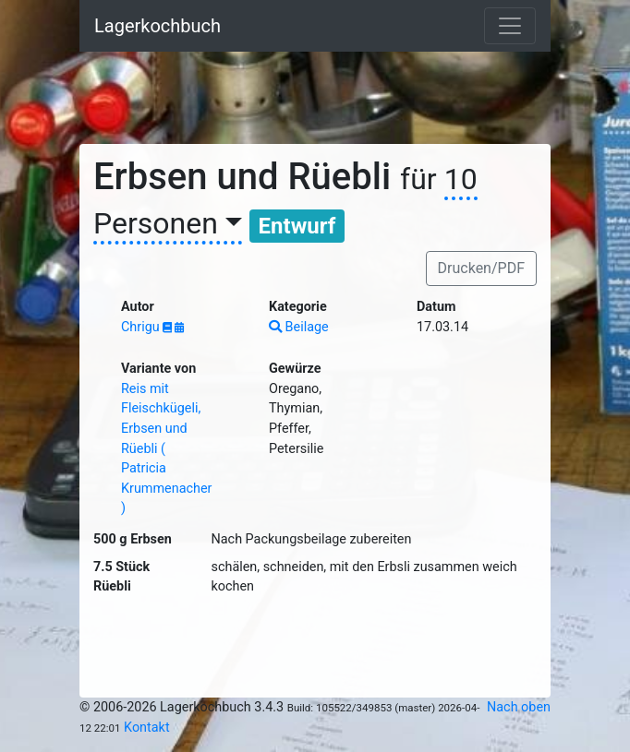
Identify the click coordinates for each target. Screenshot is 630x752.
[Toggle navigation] (510, 25)
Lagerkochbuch (157, 26)
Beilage (299, 327)
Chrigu (142, 327)
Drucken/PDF (481, 268)
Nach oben (519, 707)
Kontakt (147, 727)
